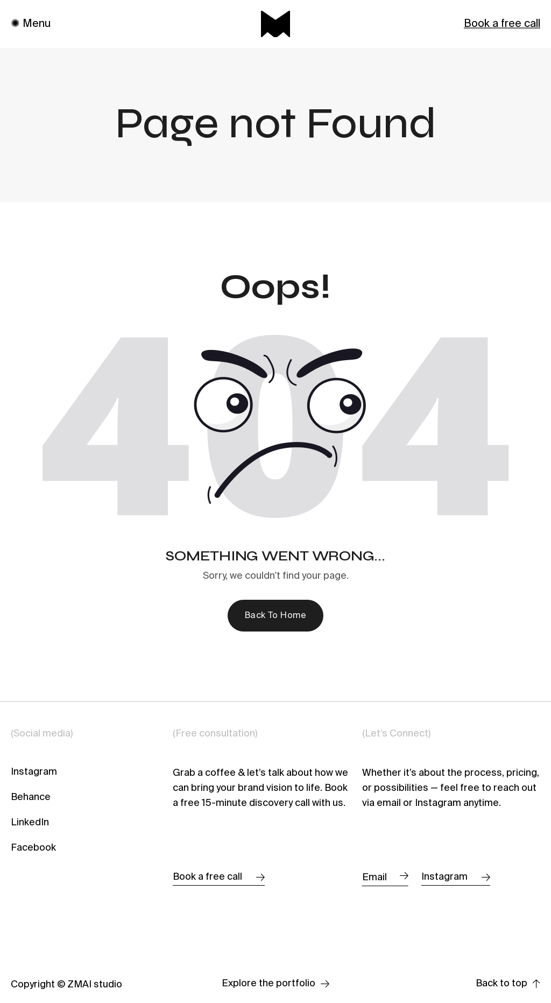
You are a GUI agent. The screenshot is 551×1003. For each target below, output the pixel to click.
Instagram (34, 772)
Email (385, 876)
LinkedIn (30, 822)
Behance (31, 797)
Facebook (33, 848)
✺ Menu (31, 24)
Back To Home (276, 616)
